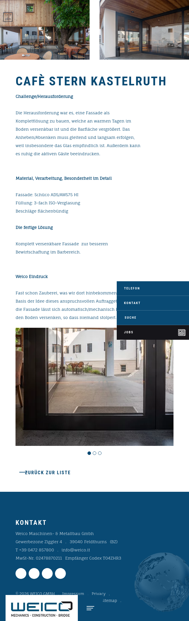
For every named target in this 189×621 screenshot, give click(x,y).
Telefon (132, 288)
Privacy (99, 593)
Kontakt (132, 303)
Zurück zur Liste (48, 472)
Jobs (128, 332)
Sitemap (109, 600)
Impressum (73, 593)
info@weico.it (75, 549)
